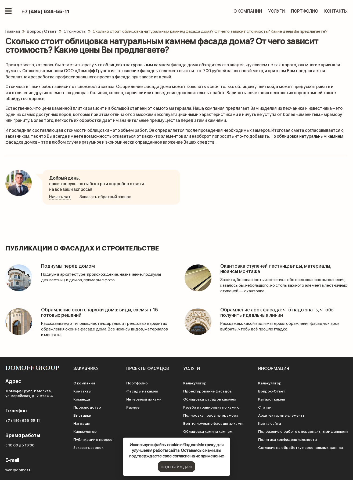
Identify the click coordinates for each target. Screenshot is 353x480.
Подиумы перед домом (68, 266)
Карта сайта (269, 423)
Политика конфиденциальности (287, 439)
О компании (247, 11)
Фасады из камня (142, 390)
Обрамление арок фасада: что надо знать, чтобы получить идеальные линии (277, 312)
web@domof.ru (19, 469)
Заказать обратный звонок (105, 196)
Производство (87, 407)
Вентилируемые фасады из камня (213, 423)
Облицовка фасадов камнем (209, 399)
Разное (132, 407)
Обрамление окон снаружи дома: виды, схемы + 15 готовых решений (99, 312)
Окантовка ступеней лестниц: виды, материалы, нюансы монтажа (275, 268)
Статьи (264, 407)
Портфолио (304, 11)
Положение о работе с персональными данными (303, 431)
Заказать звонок (88, 447)
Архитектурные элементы (281, 415)
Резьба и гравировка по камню (211, 407)
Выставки (82, 415)
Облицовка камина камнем (207, 431)
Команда (81, 399)
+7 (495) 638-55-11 (45, 11)
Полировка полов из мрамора (210, 415)
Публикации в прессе (92, 439)
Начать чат (60, 196)
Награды (81, 423)
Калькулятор (85, 431)
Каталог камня (271, 399)
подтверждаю (176, 466)
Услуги (276, 11)
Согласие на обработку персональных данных (300, 447)
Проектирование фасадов (207, 390)
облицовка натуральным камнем (136, 64)
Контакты (336, 11)
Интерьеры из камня (144, 399)
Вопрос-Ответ (271, 390)
